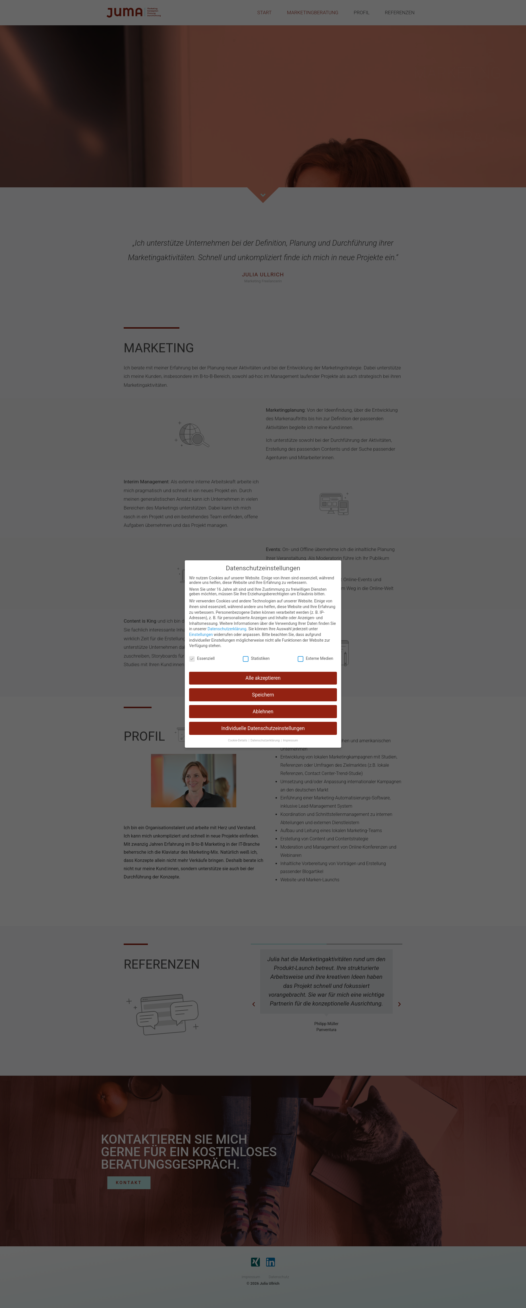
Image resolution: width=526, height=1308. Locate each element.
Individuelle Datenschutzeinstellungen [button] (263, 728)
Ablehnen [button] (262, 711)
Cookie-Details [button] (238, 740)
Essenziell (202, 658)
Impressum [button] (290, 740)
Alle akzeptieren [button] (263, 678)
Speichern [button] (263, 695)
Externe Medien (315, 658)
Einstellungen (201, 634)
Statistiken (256, 658)
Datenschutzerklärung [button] (265, 740)
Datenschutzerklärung (227, 629)
